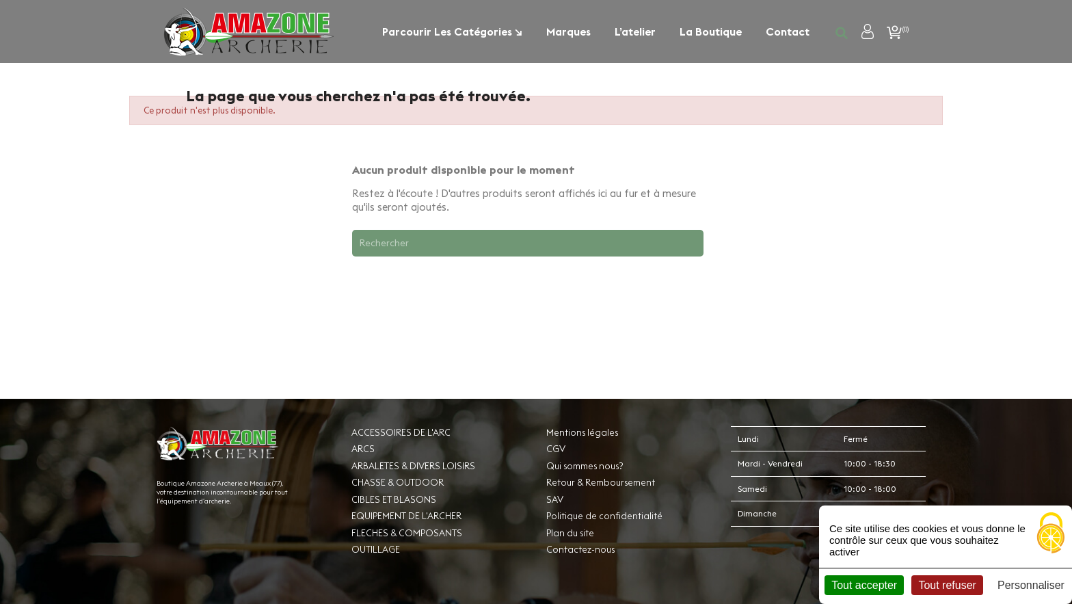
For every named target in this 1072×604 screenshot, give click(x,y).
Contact (787, 31)
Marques (568, 31)
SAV (554, 499)
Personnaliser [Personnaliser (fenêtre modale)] (1030, 585)
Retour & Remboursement (600, 482)
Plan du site (570, 532)
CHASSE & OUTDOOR (397, 482)
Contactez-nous (580, 549)
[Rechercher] (528, 243)
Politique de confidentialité (604, 515)
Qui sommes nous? (584, 465)
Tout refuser (947, 585)
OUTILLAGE (375, 549)
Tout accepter (864, 585)
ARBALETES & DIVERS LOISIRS (413, 465)
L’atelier (635, 31)
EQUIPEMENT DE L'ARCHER (406, 515)
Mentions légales (582, 432)
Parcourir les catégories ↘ (452, 31)
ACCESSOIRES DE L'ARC (401, 432)
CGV (555, 448)
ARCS (363, 448)
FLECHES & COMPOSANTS (406, 532)
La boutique (711, 31)
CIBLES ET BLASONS (393, 499)
